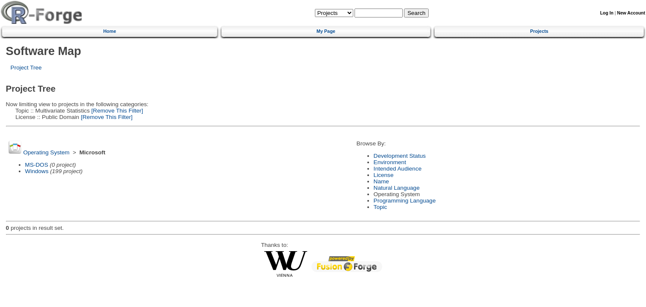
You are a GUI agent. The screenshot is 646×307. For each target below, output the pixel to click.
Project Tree (26, 67)
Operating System (46, 152)
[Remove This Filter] (116, 110)
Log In (606, 13)
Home (109, 31)
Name (381, 181)
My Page (326, 31)
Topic (380, 207)
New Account (631, 13)
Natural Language (397, 188)
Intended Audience (398, 168)
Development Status (400, 156)
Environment (390, 162)
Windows (37, 171)
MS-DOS (36, 165)
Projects (539, 31)
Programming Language (405, 200)
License (384, 175)
